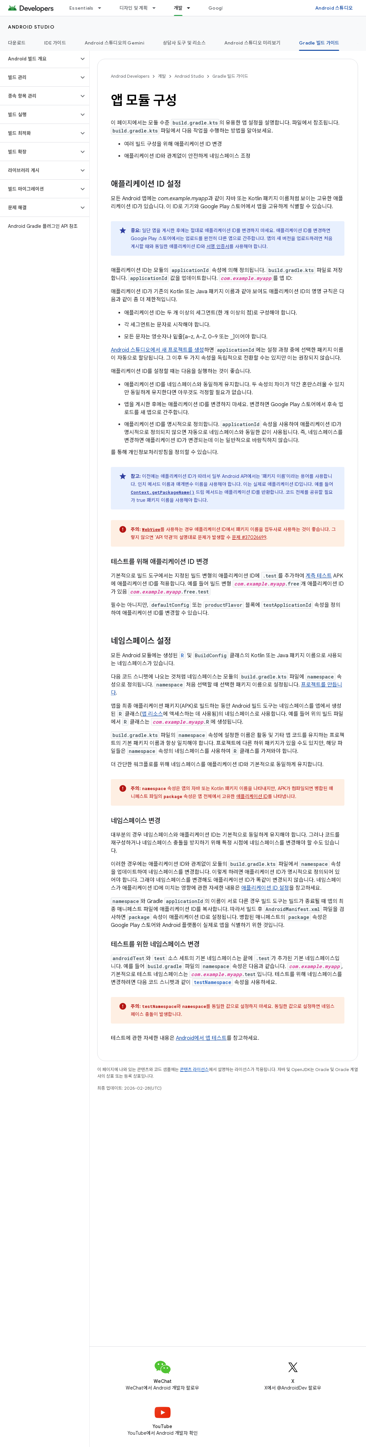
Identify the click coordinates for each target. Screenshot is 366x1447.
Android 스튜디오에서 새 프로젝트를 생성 (157, 350)
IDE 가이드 (55, 43)
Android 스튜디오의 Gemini (114, 43)
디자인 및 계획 (133, 8)
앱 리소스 (152, 714)
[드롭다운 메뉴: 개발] (191, 8)
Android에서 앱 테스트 (201, 1038)
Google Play (222, 8)
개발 (162, 76)
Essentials (81, 8)
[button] (39, 58)
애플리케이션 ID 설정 (265, 888)
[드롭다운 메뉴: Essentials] (102, 8)
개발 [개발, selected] (178, 8)
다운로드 (17, 43)
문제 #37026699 (249, 537)
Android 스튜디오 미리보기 (252, 43)
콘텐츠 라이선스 (194, 1069)
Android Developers (130, 76)
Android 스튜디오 (334, 8)
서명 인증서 (217, 246)
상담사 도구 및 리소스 (184, 43)
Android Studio (31, 27)
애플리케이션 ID (252, 796)
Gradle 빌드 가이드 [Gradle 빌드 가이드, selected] (319, 43)
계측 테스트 (319, 576)
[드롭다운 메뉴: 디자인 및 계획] (157, 8)
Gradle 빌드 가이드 (230, 76)
